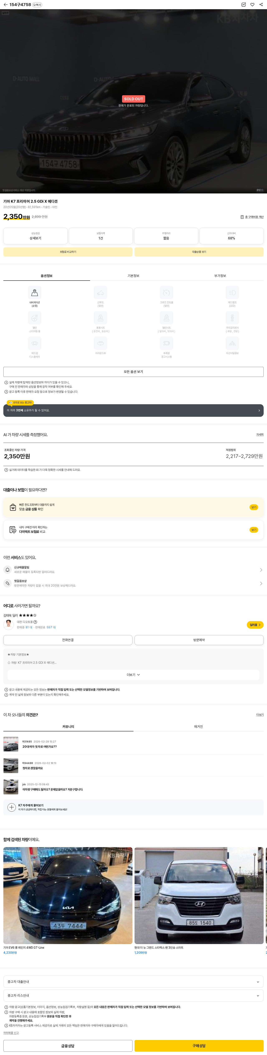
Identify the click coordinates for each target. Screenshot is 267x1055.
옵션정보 (47, 276)
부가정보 (220, 276)
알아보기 (133, 507)
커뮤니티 (68, 727)
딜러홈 (253, 625)
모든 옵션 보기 (133, 372)
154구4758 (26, 4)
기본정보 (133, 276)
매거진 (198, 727)
